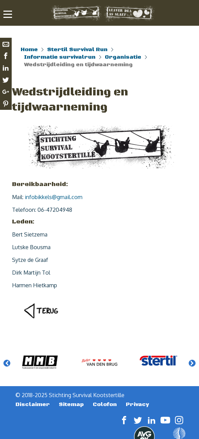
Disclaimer (32, 404)
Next (192, 363)
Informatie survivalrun (60, 57)
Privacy (137, 404)
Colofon (105, 404)
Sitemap (71, 404)
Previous (6, 363)
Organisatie (123, 57)
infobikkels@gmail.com (53, 197)
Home (29, 49)
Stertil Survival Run (77, 49)
